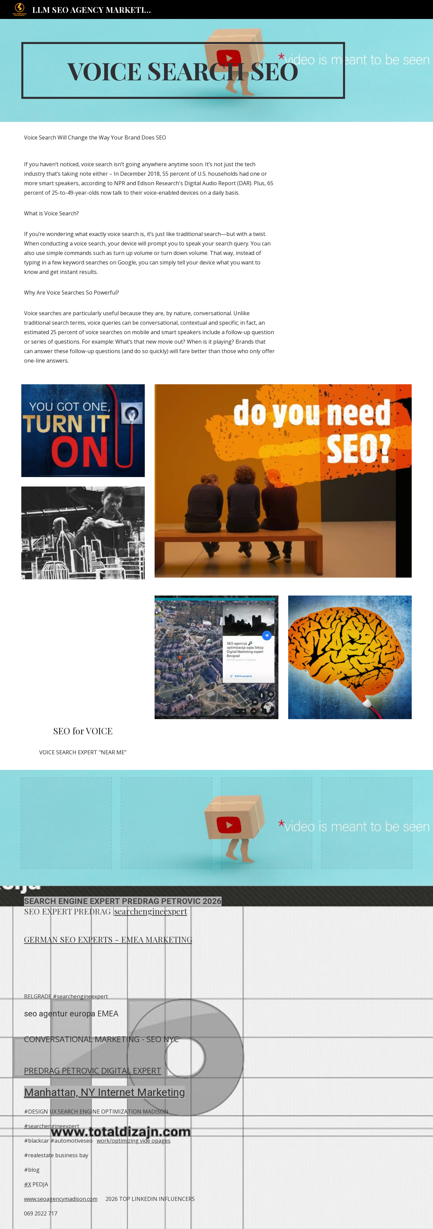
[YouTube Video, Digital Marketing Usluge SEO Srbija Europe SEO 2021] (83, 657)
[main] (183, 70)
